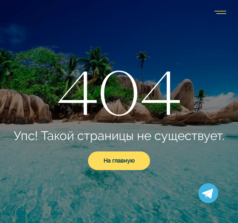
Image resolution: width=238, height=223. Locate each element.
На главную (119, 160)
